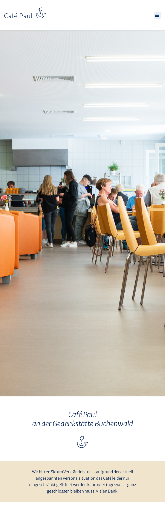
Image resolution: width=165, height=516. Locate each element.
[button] (157, 15)
